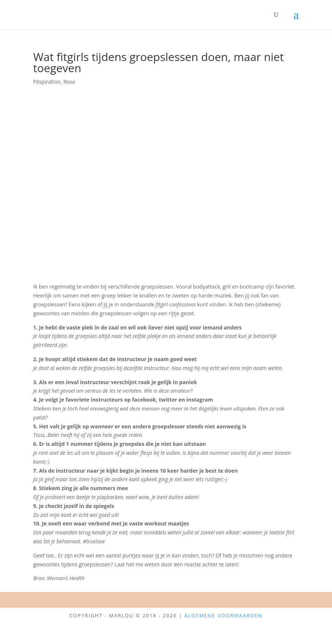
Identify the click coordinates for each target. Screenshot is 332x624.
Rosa (69, 81)
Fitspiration (47, 81)
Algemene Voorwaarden (223, 615)
